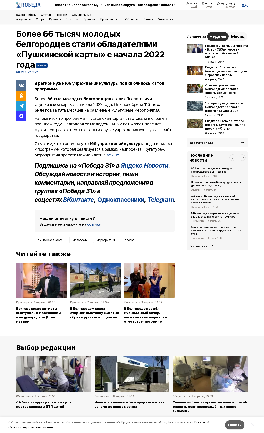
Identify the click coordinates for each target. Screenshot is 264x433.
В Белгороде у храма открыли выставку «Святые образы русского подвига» (94, 313)
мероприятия (106, 240)
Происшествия (110, 19)
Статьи (46, 14)
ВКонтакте (78, 199)
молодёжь (80, 240)
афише (112, 155)
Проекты (89, 19)
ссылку (94, 224)
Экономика (165, 19)
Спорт (40, 19)
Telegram (161, 199)
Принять (234, 424)
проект (130, 240)
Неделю (218, 36)
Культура (55, 19)
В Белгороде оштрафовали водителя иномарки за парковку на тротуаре (215, 215)
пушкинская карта (50, 240)
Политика (72, 19)
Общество (132, 19)
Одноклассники (120, 199)
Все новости (198, 246)
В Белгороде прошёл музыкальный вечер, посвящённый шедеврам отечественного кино (145, 315)
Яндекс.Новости (144, 165)
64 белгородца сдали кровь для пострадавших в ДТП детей (211, 170)
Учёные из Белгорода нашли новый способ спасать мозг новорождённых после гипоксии (215, 199)
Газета (148, 19)
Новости (61, 14)
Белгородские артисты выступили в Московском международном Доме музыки (38, 315)
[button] (232, 157)
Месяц (238, 36)
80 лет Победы (26, 14)
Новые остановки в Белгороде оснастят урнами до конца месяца (217, 184)
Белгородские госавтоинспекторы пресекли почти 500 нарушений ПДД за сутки (216, 230)
